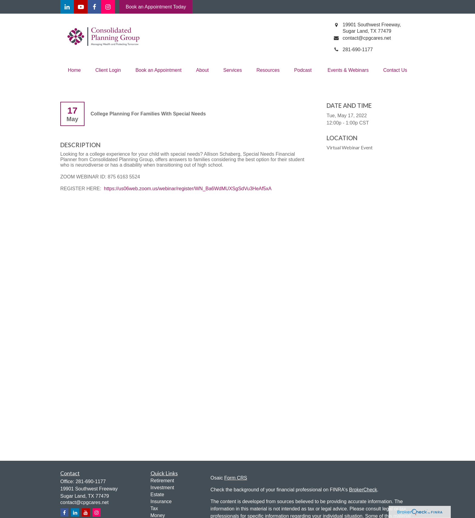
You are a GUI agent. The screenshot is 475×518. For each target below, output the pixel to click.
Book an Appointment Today (156, 6)
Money (158, 515)
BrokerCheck (363, 489)
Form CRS (235, 477)
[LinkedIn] (67, 7)
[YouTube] (81, 7)
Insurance (161, 501)
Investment (162, 487)
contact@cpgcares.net (84, 502)
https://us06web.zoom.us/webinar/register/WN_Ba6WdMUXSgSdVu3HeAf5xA (187, 188)
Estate (157, 494)
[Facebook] (94, 7)
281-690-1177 (90, 481)
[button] (74, 70)
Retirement (162, 480)
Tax (154, 508)
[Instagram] (96, 512)
